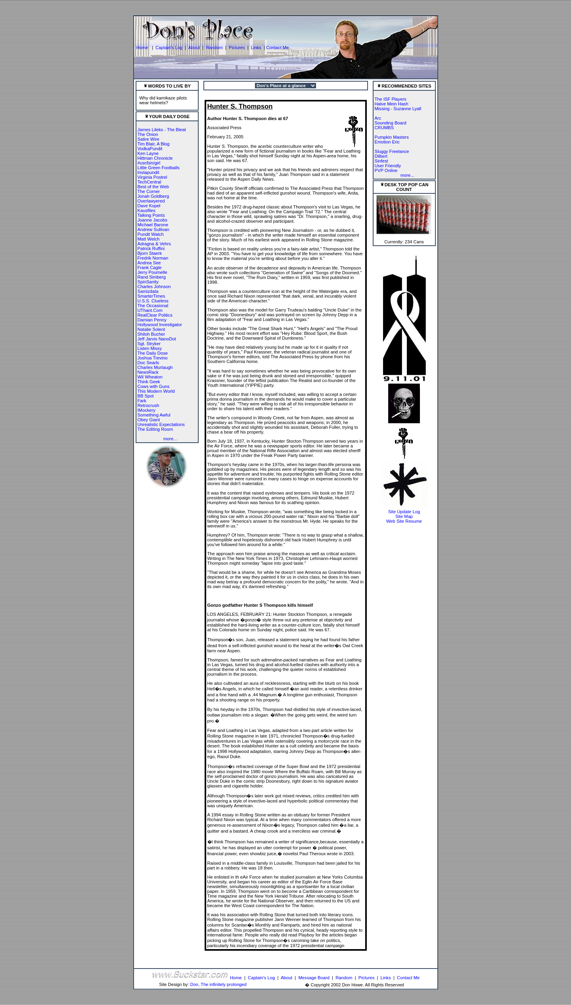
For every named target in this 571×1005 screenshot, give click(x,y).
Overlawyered (151, 201)
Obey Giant (149, 419)
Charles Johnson (154, 286)
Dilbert (381, 156)
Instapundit (148, 172)
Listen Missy (150, 348)
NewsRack (148, 372)
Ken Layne (148, 153)
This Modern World (156, 391)
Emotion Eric (387, 141)
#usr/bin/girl (149, 162)
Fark (142, 400)
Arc (378, 118)
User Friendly (388, 165)
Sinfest (381, 161)
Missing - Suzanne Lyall (398, 108)
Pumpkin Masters (392, 137)
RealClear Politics (155, 315)
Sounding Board (390, 122)
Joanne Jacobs (152, 220)
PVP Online (386, 170)
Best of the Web (153, 186)
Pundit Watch (151, 234)
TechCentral (149, 182)
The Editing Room (155, 429)
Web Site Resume (404, 521)
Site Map (404, 516)
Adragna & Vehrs (154, 243)
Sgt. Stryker (149, 343)
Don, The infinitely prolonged (218, 984)
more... (170, 438)
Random (214, 47)
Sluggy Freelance (392, 151)
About (194, 47)
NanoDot (167, 338)
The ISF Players (390, 99)
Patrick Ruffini (151, 248)
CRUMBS (384, 127)
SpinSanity (148, 281)
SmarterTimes (151, 296)
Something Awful (154, 415)
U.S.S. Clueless (153, 300)
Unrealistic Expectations (161, 424)
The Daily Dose (153, 353)
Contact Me (277, 47)
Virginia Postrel (152, 177)
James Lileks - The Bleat (162, 129)
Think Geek (149, 381)
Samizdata (148, 291)
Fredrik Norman (153, 258)
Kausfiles (146, 210)
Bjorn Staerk (150, 253)
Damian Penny (152, 319)
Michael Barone (153, 224)
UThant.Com (150, 310)
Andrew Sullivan (153, 229)
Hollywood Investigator (160, 324)
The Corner (149, 191)
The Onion (148, 134)
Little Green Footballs (159, 167)
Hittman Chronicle (155, 158)
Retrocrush (148, 405)
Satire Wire (148, 139)
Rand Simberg (152, 277)
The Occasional (153, 305)
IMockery (146, 410)
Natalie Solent (151, 329)
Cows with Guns (154, 386)
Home (142, 47)
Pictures (237, 47)
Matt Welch (149, 239)
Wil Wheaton (150, 376)
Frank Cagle (150, 267)
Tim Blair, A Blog (154, 143)
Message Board (314, 977)
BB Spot (146, 396)
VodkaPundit (150, 148)
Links (256, 47)
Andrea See (149, 262)
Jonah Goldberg (153, 196)
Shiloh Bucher (151, 334)
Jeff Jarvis (147, 338)
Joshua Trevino (153, 357)
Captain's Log (168, 47)
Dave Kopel (149, 205)
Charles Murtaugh (155, 367)
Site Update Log (404, 511)
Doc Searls (148, 362)
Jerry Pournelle (152, 272)
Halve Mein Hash (391, 103)
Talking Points (151, 215)
